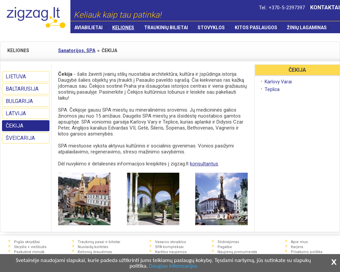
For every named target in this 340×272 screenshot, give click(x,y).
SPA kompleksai (169, 247)
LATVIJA (16, 113)
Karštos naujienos (171, 252)
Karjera (297, 247)
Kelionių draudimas (95, 252)
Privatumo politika (306, 252)
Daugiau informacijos (173, 266)
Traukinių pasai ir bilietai (99, 242)
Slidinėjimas (228, 242)
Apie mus (299, 242)
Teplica (272, 89)
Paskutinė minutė (29, 252)
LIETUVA (16, 76)
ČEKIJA (14, 126)
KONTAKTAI (325, 7)
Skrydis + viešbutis (30, 247)
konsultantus (204, 164)
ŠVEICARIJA (20, 138)
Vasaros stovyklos (170, 242)
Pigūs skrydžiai (27, 242)
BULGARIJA (19, 101)
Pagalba (224, 247)
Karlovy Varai (278, 81)
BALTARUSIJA (22, 89)
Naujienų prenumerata (237, 252)
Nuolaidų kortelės (93, 247)
